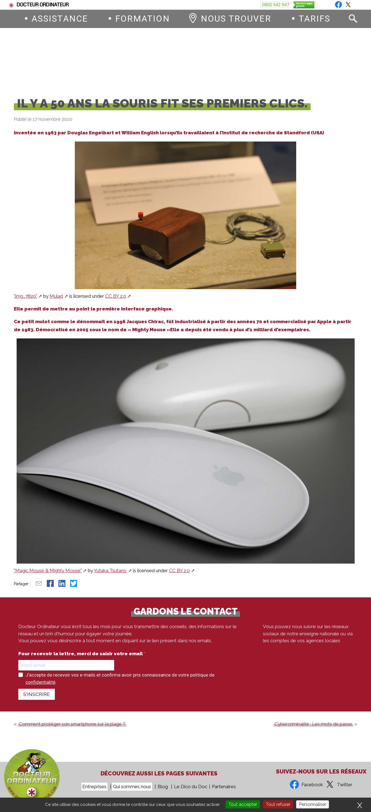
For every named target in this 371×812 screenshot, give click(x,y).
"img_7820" (25, 300)
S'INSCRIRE (36, 698)
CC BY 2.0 (115, 300)
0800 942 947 (220, 60)
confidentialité (40, 686)
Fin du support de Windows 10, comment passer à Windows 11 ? (97, 4)
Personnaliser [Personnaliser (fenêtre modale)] (312, 804)
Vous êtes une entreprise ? (303, 4)
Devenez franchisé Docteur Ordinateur (220, 4)
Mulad (56, 300)
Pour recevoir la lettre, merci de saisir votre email (81, 658)
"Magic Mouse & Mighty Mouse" (48, 575)
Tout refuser (278, 804)
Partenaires (224, 787)
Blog (352, 4)
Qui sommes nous (132, 787)
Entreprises (94, 787)
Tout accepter (242, 804)
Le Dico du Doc (190, 787)
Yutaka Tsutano (110, 575)
